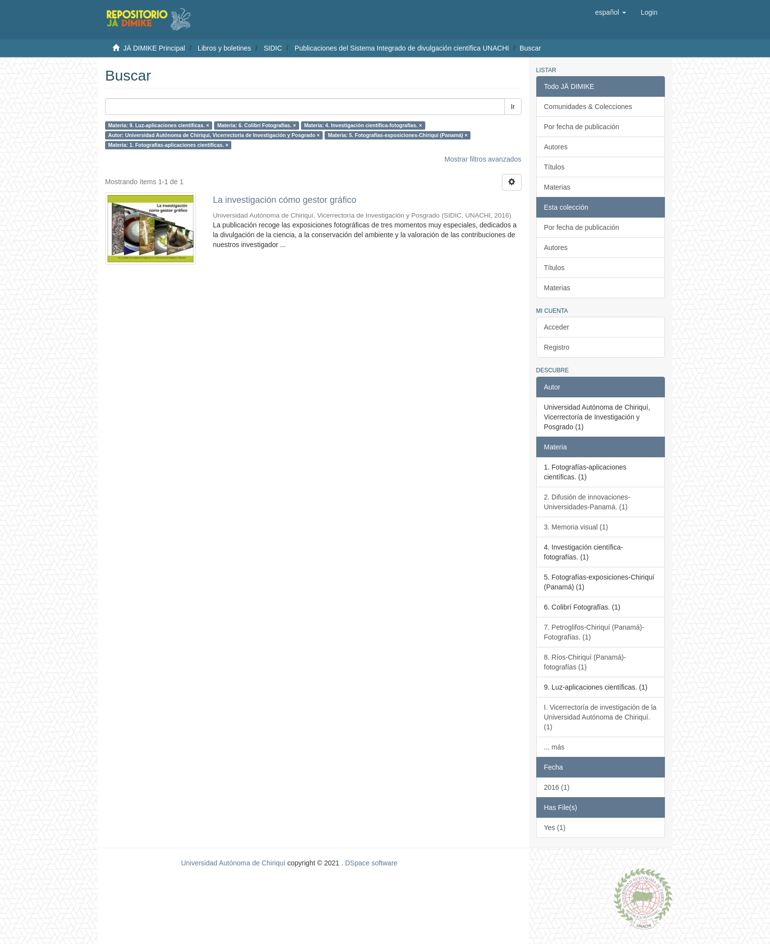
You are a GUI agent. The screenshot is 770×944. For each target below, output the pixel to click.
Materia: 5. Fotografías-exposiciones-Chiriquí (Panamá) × (398, 135)
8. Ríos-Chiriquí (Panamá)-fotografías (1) (585, 662)
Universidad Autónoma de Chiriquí (233, 863)
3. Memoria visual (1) (576, 527)
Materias (557, 187)
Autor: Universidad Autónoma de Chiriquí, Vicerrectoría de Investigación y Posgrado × (214, 135)
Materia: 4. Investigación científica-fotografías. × (363, 125)
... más (554, 747)
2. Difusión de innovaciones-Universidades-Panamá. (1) (587, 502)
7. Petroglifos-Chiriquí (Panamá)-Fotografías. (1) (594, 632)
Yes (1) (555, 828)
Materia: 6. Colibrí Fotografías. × (256, 125)
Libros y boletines (224, 48)
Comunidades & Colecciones (588, 107)
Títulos (554, 167)
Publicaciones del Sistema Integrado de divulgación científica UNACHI (402, 48)
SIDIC (273, 48)
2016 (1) (557, 787)
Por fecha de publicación (581, 127)
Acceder (556, 327)
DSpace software (371, 863)
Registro (557, 347)
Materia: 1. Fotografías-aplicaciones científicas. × (168, 145)
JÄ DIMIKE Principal (154, 48)
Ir (513, 107)
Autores (556, 147)
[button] (610, 12)
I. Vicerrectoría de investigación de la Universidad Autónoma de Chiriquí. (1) (600, 717)
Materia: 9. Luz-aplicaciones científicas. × (158, 125)
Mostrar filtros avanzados (482, 159)
